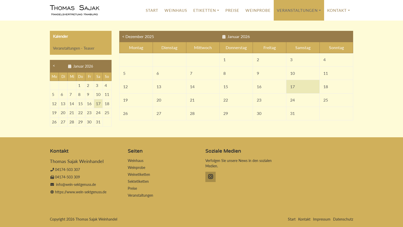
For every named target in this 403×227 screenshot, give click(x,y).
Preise (232, 10)
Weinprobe (258, 10)
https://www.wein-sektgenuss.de (80, 192)
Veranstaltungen (297, 10)
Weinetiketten (139, 174)
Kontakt (337, 10)
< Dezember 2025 (138, 36)
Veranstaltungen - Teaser (73, 48)
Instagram (210, 177)
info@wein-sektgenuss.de (76, 184)
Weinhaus (175, 10)
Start (152, 10)
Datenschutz (343, 219)
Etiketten (204, 10)
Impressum (322, 219)
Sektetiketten (138, 181)
